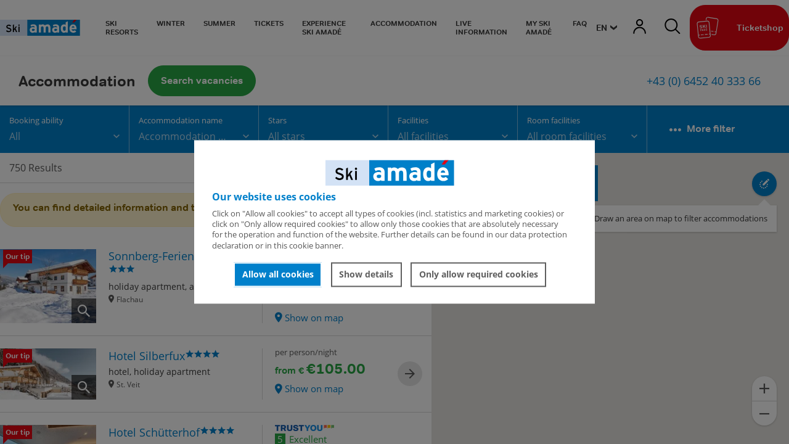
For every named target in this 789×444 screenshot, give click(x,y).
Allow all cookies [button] (278, 274)
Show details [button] (366, 274)
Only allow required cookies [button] (478, 274)
